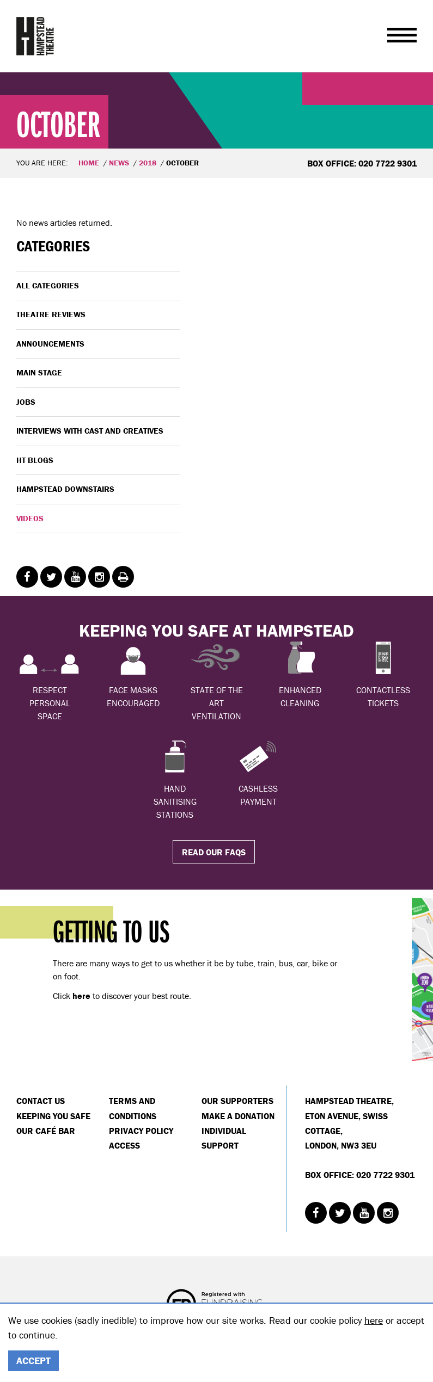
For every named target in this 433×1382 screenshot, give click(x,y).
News (119, 163)
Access (124, 1145)
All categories (47, 285)
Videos (30, 518)
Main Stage (39, 372)
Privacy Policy (141, 1130)
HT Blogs (34, 460)
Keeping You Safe (53, 1115)
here (373, 1320)
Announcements (50, 343)
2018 (147, 163)
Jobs (25, 402)
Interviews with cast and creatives (89, 430)
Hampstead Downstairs (65, 489)
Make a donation (238, 1115)
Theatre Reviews (51, 314)
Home (88, 163)
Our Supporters (237, 1100)
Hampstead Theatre (35, 35)
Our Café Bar (45, 1130)
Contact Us (40, 1100)
